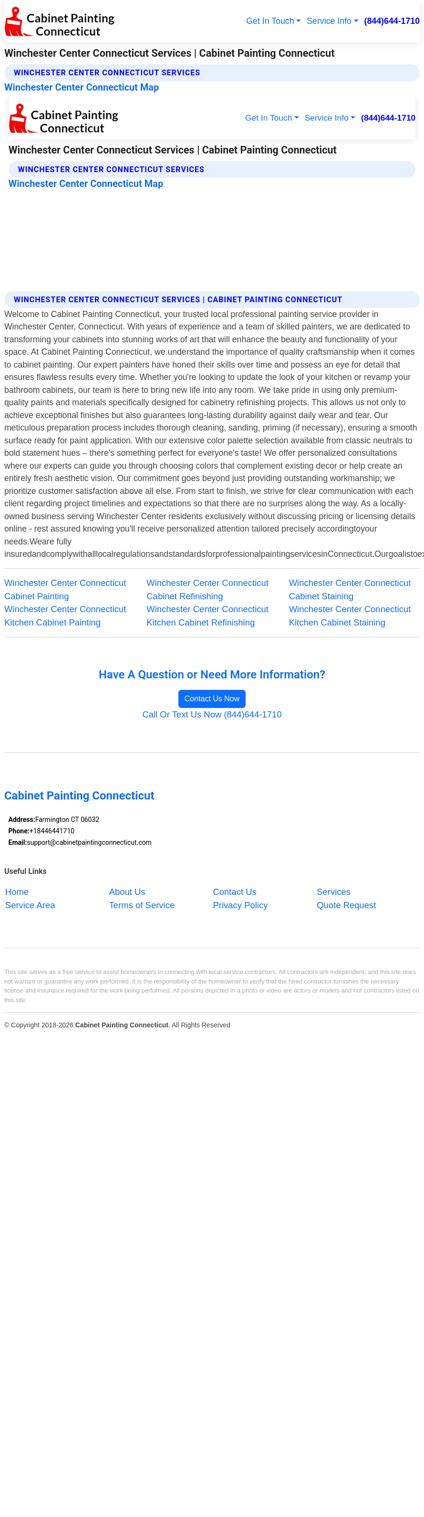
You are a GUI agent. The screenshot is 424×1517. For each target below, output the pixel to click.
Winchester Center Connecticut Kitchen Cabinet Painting (65, 615)
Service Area (30, 905)
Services (334, 892)
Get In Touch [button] (270, 21)
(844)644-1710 (392, 21)
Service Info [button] (329, 21)
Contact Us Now (212, 699)
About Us (127, 892)
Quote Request (346, 905)
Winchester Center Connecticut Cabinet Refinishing (207, 589)
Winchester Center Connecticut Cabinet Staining (350, 589)
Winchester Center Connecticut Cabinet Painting (65, 589)
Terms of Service (142, 905)
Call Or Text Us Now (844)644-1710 (211, 714)
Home (17, 892)
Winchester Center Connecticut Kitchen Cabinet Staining (350, 615)
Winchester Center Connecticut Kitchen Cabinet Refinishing (207, 615)
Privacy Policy (240, 905)
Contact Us (234, 892)
